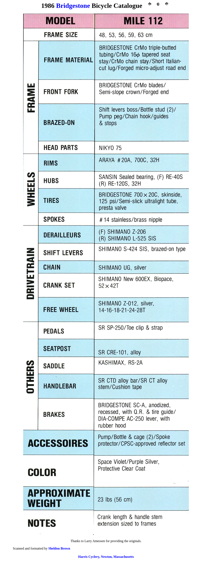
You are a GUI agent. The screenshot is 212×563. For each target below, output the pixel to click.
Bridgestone (73, 5)
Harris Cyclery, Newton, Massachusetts (106, 556)
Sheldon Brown (59, 548)
